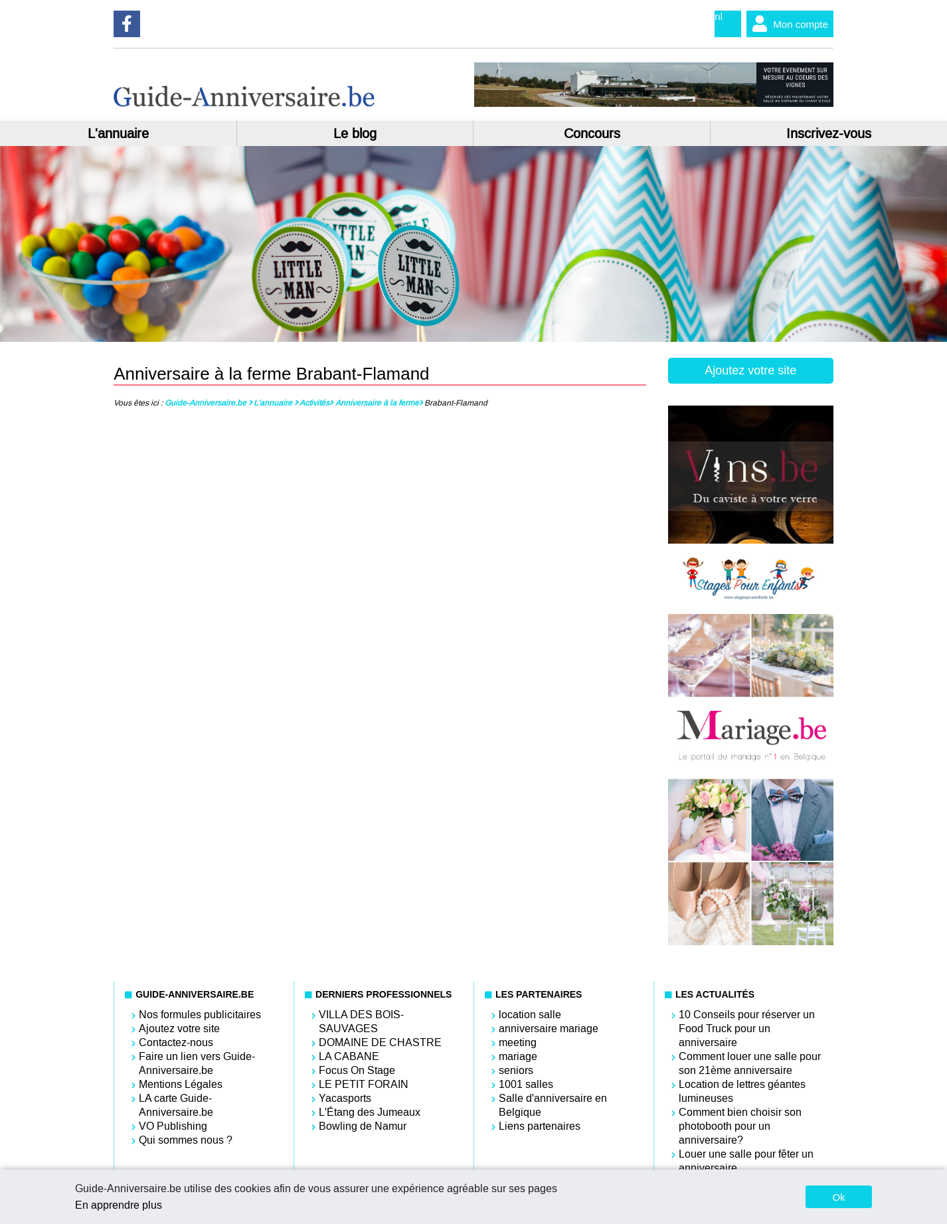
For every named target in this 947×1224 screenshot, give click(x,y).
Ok (838, 1197)
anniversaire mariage (548, 1028)
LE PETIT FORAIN (363, 1084)
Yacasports (345, 1098)
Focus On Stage (357, 1070)
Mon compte (787, 24)
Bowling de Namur (362, 1126)
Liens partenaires (539, 1126)
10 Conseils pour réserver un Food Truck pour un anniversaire (747, 1028)
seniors (516, 1070)
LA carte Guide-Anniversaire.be (176, 1105)
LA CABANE (349, 1056)
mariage (518, 1056)
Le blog (355, 133)
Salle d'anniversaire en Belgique (553, 1105)
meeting (518, 1042)
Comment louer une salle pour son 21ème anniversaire (750, 1063)
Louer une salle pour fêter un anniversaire (746, 1161)
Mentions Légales (180, 1084)
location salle (530, 1015)
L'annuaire (118, 133)
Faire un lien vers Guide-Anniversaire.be (197, 1063)
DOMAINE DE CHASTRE (380, 1042)
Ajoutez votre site (750, 370)
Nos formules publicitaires (200, 1015)
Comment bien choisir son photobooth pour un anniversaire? (740, 1126)
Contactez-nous (176, 1042)
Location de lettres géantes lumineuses (742, 1091)
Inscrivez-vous (828, 133)
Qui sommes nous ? (185, 1140)
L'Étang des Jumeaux (369, 1112)
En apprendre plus (118, 1205)
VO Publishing (173, 1126)
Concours (592, 133)
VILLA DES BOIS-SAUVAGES (361, 1021)
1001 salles (526, 1084)
